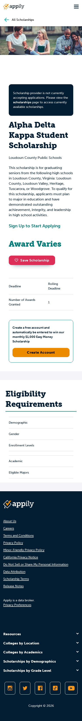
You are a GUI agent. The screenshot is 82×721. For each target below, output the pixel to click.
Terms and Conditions (18, 535)
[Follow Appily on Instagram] (10, 688)
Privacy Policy (13, 543)
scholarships (22, 102)
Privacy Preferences (17, 605)
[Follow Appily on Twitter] (25, 688)
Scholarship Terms (16, 579)
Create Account (41, 352)
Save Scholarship (32, 260)
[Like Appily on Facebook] (40, 688)
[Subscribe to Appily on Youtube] (71, 688)
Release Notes (13, 586)
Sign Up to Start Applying (34, 225)
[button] (17, 260)
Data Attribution (14, 572)
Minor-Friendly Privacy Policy (23, 550)
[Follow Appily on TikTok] (55, 688)
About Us (9, 521)
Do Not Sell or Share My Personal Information (35, 564)
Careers (8, 528)
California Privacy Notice (20, 557)
